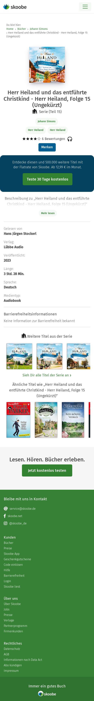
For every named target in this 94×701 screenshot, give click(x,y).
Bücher (21, 29)
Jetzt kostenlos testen (47, 470)
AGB (6, 654)
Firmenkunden (13, 631)
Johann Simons (39, 29)
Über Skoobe (12, 604)
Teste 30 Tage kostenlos (47, 179)
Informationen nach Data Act (23, 660)
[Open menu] (85, 6)
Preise (8, 548)
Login (7, 581)
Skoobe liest (12, 586)
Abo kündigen (13, 665)
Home (10, 29)
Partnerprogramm (15, 626)
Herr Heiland (35, 130)
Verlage (9, 620)
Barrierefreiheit (14, 575)
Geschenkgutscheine (17, 559)
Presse (8, 615)
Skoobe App (12, 554)
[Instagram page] (47, 523)
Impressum (11, 671)
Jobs (6, 609)
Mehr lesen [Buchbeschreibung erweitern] (48, 213)
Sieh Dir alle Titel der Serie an (47, 375)
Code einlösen (13, 564)
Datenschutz (12, 649)
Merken (47, 147)
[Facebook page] (47, 516)
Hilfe (7, 570)
